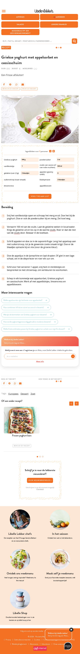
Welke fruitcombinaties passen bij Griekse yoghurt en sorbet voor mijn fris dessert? (36, 329)
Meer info (40, 361)
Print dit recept (29, 89)
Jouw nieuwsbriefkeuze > (40, 480)
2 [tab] (40, 456)
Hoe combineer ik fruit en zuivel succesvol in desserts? (26, 307)
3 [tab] (42, 456)
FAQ (73, 640)
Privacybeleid (40, 489)
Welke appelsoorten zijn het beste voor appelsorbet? (25, 300)
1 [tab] (37, 456)
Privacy (8, 640)
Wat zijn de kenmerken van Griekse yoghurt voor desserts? (27, 314)
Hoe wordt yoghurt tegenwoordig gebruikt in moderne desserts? (29, 321)
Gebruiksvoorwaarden (22, 640)
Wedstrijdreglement (19, 644)
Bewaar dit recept (11, 89)
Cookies (37, 640)
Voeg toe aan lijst (40, 196)
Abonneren (34, 644)
